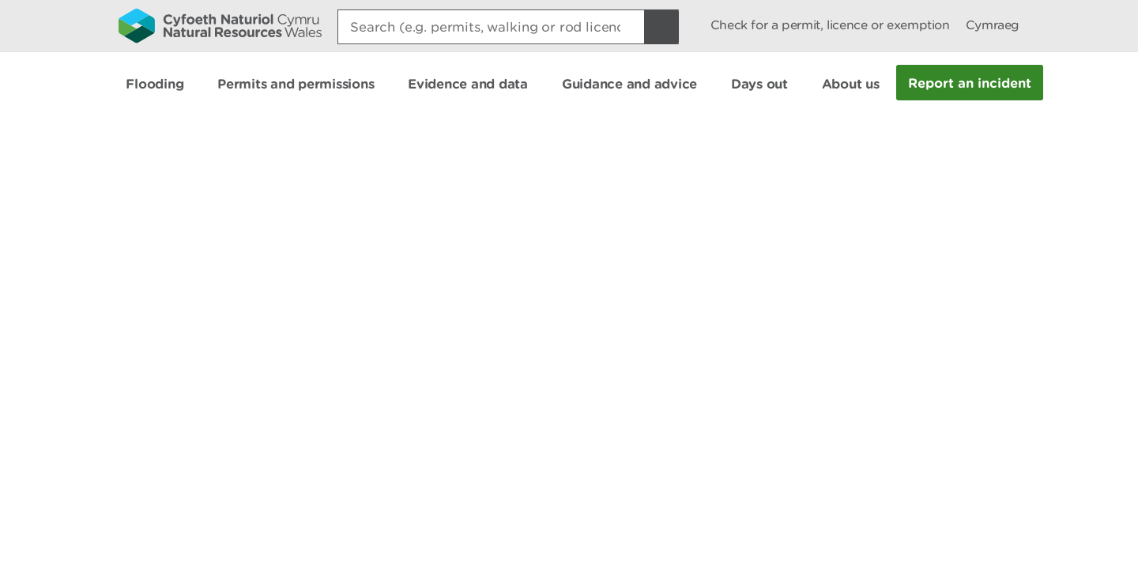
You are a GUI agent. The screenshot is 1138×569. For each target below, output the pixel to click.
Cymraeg (992, 24)
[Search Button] (661, 26)
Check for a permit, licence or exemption (830, 24)
